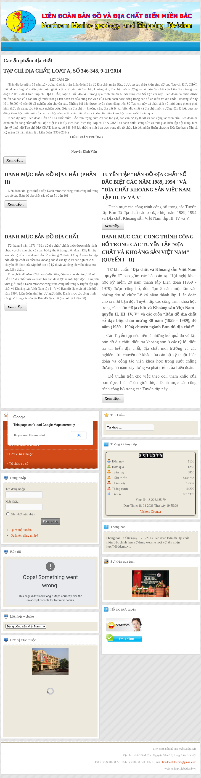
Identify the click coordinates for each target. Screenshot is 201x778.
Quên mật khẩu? (21, 530)
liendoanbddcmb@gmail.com (179, 762)
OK (79, 435)
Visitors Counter (150, 511)
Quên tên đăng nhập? (24, 535)
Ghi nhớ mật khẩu (23, 514)
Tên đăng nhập (15, 489)
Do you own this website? (29, 435)
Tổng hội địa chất (25, 626)
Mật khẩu (12, 501)
